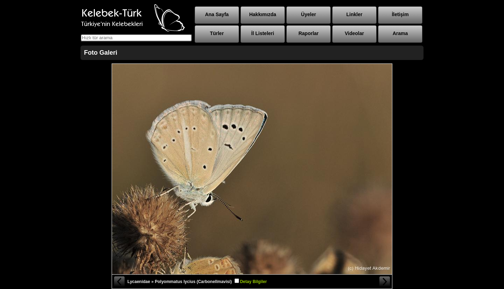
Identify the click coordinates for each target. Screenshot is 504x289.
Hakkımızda (262, 14)
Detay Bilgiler (253, 281)
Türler (217, 33)
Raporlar (309, 33)
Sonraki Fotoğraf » (385, 281)
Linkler (354, 14)
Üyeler (308, 14)
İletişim (400, 14)
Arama (400, 33)
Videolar (354, 33)
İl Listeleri (262, 33)
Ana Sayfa (217, 14)
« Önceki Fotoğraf (119, 281)
